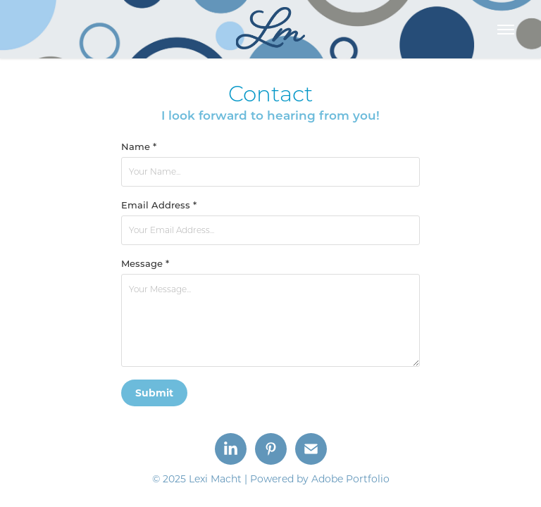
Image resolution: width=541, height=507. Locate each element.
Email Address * (159, 204)
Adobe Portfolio (350, 478)
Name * (138, 146)
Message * (145, 263)
